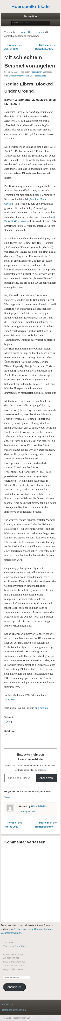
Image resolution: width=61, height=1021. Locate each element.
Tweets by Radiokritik (14, 946)
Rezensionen (35, 32)
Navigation (30, 16)
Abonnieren (46, 778)
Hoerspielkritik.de (30, 6)
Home (23, 32)
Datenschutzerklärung (14, 1009)
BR (31, 76)
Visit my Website (27, 811)
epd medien (41, 707)
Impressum (8, 1004)
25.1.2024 (9, 699)
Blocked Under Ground (19, 76)
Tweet (7, 797)
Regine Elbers (40, 76)
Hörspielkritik (39, 806)
